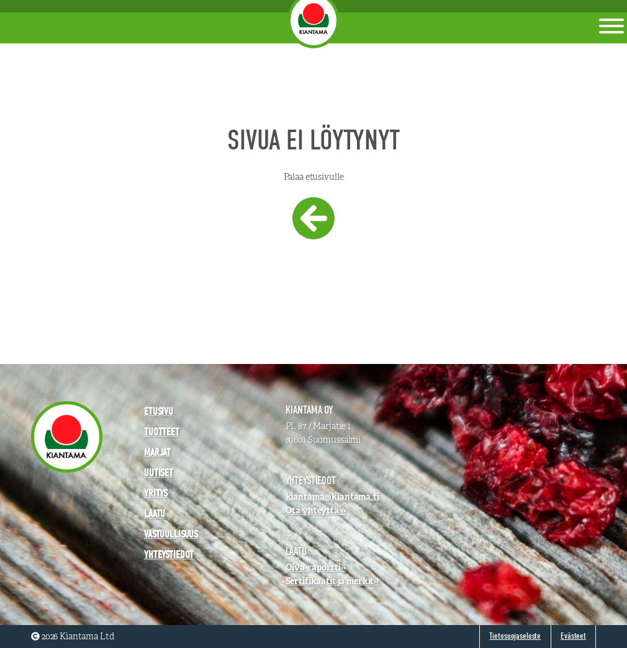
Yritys (156, 493)
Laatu (154, 514)
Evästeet (573, 636)
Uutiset (158, 473)
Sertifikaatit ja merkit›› (332, 581)
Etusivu (158, 411)
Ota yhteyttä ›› (316, 510)
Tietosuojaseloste (515, 636)
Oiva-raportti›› (316, 567)
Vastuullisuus (171, 534)
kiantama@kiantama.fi (332, 496)
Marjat (157, 452)
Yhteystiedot (169, 555)
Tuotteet (161, 432)
